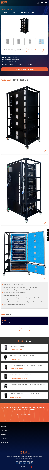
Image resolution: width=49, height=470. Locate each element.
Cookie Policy (24, 456)
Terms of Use (9, 456)
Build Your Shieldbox (35, 57)
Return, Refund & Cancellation (35, 456)
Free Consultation (24, 415)
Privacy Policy (16, 456)
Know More (24, 336)
